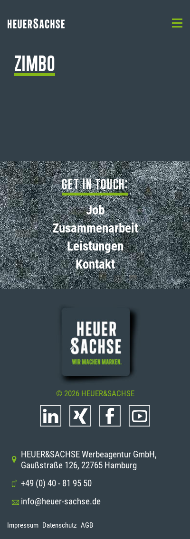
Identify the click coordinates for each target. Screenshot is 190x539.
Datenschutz (59, 525)
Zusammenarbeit (95, 228)
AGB (87, 525)
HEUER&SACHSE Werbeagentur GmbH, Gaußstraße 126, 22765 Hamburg (84, 460)
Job (95, 210)
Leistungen (95, 246)
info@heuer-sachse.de (56, 501)
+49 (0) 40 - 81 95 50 (51, 483)
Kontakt (95, 264)
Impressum (22, 525)
